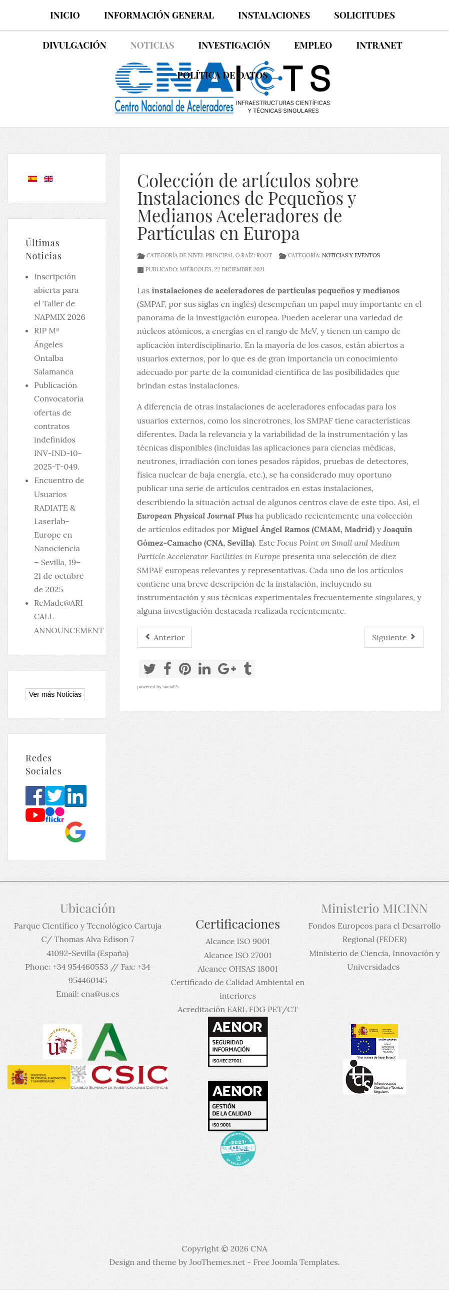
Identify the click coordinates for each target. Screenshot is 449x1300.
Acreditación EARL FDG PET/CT (238, 1009)
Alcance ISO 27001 (238, 955)
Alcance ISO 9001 (238, 941)
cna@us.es (100, 994)
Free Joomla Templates (295, 1262)
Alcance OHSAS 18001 (238, 969)
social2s (170, 686)
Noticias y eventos (351, 255)
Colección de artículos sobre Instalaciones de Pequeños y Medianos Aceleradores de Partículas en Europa (247, 206)
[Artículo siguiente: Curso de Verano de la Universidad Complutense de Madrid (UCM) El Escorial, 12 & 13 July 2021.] (394, 637)
